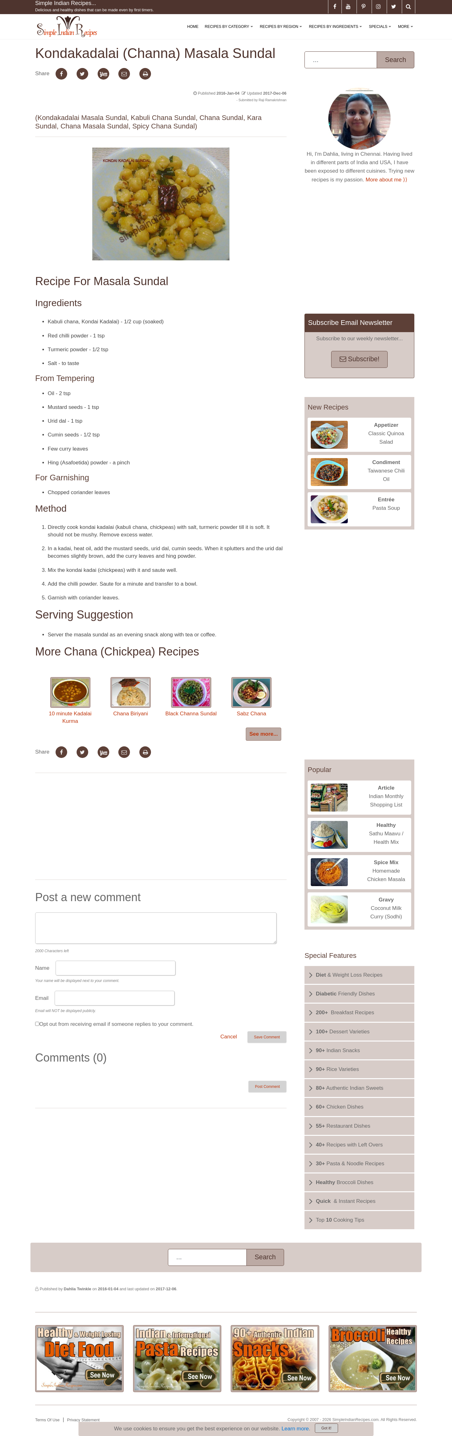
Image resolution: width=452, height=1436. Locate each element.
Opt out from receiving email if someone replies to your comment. (116, 1024)
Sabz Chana (251, 697)
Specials (381, 31)
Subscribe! (359, 359)
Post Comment (267, 1086)
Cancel (228, 1037)
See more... (263, 734)
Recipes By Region (282, 31)
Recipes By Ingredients (336, 31)
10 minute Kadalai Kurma (70, 700)
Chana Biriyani (130, 697)
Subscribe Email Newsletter (350, 322)
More (407, 31)
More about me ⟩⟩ (386, 180)
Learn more (295, 1429)
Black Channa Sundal (191, 697)
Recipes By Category (230, 31)
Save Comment (267, 1037)
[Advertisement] (160, 827)
